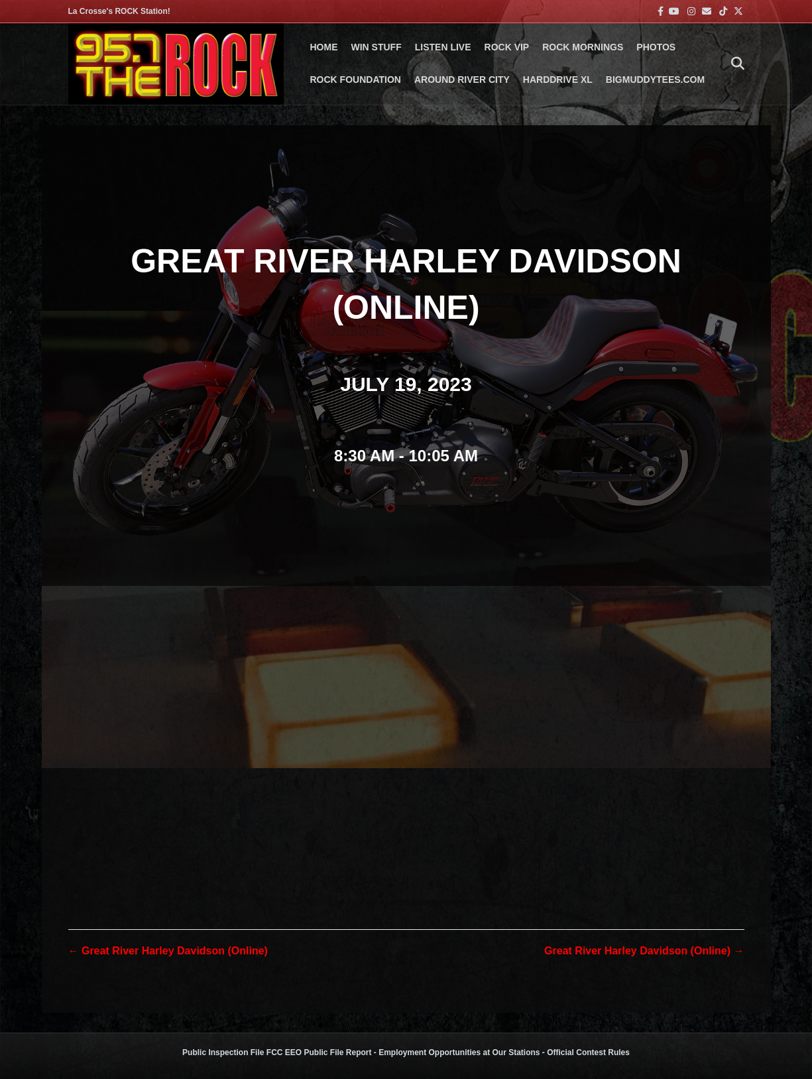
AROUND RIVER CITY (462, 79)
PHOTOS (655, 47)
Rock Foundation (355, 79)
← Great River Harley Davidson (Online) (168, 950)
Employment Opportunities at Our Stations (459, 1052)
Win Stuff (376, 47)
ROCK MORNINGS (582, 47)
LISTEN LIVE (443, 47)
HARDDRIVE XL (558, 79)
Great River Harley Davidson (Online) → (644, 950)
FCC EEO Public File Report (319, 1052)
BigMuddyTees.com (655, 79)
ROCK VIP (507, 47)
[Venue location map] (406, 728)
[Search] (734, 63)
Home (324, 47)
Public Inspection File (223, 1052)
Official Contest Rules (588, 1052)
